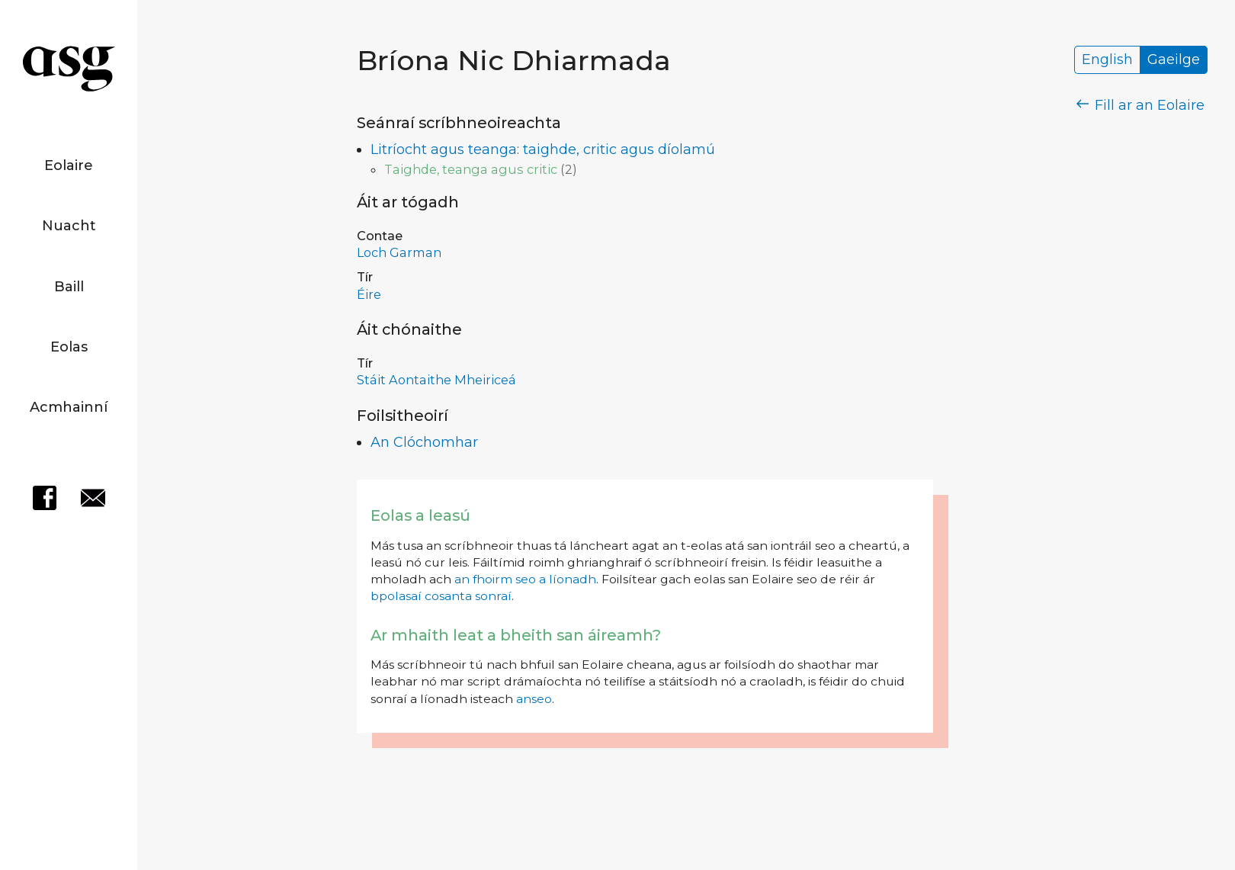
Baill (69, 286)
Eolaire (68, 165)
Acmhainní (68, 407)
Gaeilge (1173, 60)
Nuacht (69, 225)
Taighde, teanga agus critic (470, 169)
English (1107, 60)
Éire (369, 294)
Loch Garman (399, 252)
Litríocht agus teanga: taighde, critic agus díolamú (542, 149)
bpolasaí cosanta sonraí (441, 596)
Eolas (69, 347)
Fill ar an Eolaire (1140, 105)
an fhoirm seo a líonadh (525, 579)
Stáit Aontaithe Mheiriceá (436, 379)
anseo (534, 699)
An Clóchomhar (424, 442)
